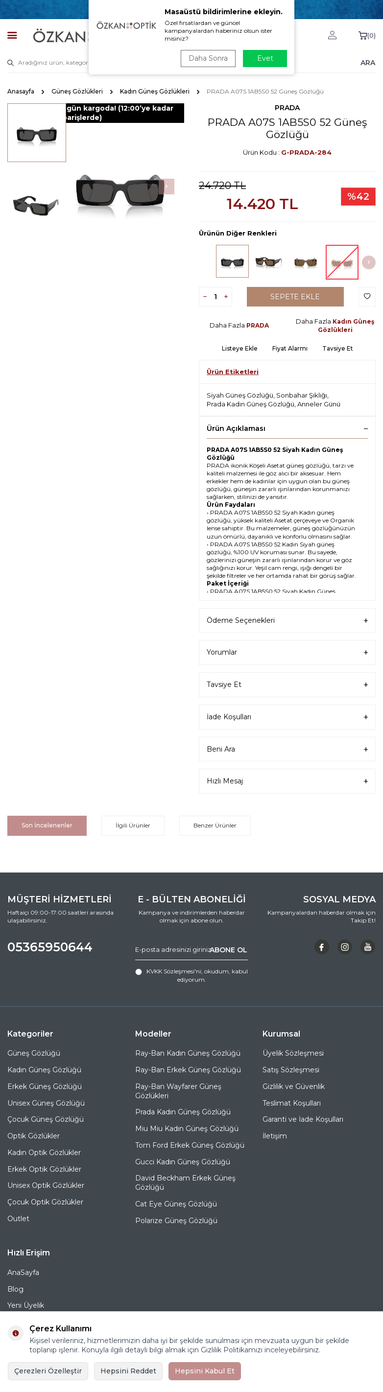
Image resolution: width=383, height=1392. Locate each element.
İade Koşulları (287, 717)
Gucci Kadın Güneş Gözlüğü (182, 1161)
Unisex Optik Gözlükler (45, 1185)
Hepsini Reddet (128, 1371)
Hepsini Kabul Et (205, 1371)
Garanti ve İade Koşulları (303, 1119)
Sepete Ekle (295, 296)
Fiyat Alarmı (290, 348)
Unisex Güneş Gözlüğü (46, 1103)
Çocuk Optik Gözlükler (45, 1202)
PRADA (287, 107)
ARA (367, 62)
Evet (265, 58)
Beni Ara (287, 749)
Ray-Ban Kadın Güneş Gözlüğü (187, 1053)
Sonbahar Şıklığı (301, 395)
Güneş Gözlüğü (33, 1053)
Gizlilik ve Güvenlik (294, 1086)
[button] (166, 186)
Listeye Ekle (240, 348)
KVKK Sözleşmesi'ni (173, 971)
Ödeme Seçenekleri (287, 620)
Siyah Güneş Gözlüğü (240, 395)
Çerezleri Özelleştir (48, 1371)
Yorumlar (287, 652)
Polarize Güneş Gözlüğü (176, 1220)
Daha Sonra (208, 58)
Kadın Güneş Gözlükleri (155, 91)
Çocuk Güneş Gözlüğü (45, 1119)
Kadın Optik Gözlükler (44, 1152)
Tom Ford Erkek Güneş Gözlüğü (189, 1145)
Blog (15, 1289)
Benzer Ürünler (215, 825)
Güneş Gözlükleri (77, 91)
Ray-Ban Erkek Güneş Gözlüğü (188, 1069)
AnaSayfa (23, 1272)
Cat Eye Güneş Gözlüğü (176, 1204)
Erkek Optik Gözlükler (44, 1169)
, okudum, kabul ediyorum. (191, 975)
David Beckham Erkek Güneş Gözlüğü (185, 1183)
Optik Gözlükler (33, 1136)
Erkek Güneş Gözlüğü (44, 1086)
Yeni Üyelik (25, 1305)
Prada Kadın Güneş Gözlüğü (250, 404)
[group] (120, 187)
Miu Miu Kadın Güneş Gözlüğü (187, 1128)
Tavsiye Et (337, 348)
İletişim (275, 1136)
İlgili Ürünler (133, 825)
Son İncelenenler (47, 825)
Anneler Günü (318, 404)
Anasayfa (20, 91)
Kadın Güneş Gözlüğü (44, 1069)
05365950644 (50, 947)
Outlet (18, 1218)
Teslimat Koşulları (292, 1103)
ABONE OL (228, 949)
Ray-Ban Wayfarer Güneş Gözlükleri (178, 1091)
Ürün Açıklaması (287, 428)
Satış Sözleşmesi (291, 1069)
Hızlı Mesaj (287, 781)
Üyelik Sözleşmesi (293, 1053)
